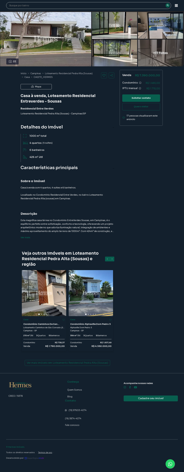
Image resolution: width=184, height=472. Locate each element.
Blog (69, 396)
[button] (176, 5)
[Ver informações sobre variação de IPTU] (140, 88)
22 (12, 61)
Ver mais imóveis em (67, 363)
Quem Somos (74, 389)
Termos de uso (45, 452)
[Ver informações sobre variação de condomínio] (140, 83)
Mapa (36, 86)
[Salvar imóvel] (104, 75)
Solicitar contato (141, 98)
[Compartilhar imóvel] (111, 75)
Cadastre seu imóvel (151, 398)
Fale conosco (72, 425)
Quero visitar (141, 106)
